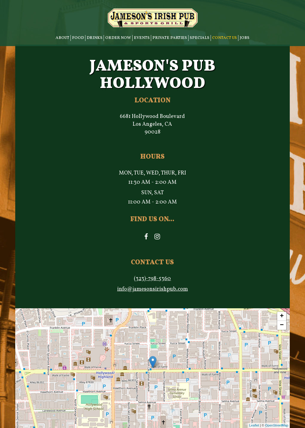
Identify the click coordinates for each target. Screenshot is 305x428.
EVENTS (142, 38)
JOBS (244, 38)
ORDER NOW (118, 38)
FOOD (78, 38)
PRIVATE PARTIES (169, 38)
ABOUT (62, 38)
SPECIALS (199, 38)
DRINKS (94, 38)
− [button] (282, 325)
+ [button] (282, 316)
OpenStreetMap (276, 425)
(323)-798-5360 (152, 279)
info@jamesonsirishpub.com (152, 289)
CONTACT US (224, 38)
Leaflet (254, 425)
